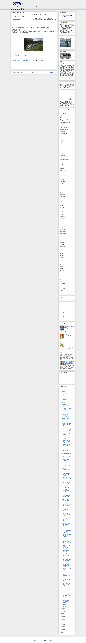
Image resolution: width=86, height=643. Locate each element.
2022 (62, 611)
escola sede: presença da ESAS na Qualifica (66, 518)
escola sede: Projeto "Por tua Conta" (66, 457)
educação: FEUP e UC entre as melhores (66, 500)
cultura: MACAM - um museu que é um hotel (66, 478)
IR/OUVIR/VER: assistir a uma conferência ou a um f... (66, 420)
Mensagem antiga (52, 72)
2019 (62, 616)
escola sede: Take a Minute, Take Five (65, 548)
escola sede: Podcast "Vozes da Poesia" (66, 483)
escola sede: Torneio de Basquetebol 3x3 (66, 460)
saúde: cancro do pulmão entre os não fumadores (66, 560)
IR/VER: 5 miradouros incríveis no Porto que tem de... (66, 528)
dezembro (64, 391)
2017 (62, 619)
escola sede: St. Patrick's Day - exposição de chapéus (66, 524)
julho (63, 397)
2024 (62, 608)
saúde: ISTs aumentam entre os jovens (66, 551)
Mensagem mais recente (17, 72)
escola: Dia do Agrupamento (67, 343)
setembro (64, 396)
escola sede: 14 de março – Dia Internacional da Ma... (66, 538)
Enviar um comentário (17, 67)
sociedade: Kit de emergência (65, 406)
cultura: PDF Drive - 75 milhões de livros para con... (66, 580)
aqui (25, 34)
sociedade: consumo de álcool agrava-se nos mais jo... (66, 595)
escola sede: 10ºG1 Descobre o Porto (65, 469)
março (63, 404)
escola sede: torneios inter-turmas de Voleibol (66, 575)
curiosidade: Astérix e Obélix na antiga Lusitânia (66, 490)
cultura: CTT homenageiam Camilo (66, 486)
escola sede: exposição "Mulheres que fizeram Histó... (66, 571)
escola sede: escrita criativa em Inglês (65, 502)
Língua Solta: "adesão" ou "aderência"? (66, 409)
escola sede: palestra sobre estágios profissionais (66, 520)
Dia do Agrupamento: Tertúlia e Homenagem (68, 353)
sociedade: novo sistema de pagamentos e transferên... (66, 531)
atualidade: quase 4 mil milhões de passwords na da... (66, 584)
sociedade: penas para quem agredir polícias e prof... (66, 438)
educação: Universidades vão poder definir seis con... (66, 424)
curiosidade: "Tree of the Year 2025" (66, 451)
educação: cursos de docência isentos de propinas (66, 588)
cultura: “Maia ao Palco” (66, 487)
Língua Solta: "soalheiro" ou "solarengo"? (66, 509)
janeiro (63, 606)
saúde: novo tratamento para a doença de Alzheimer (66, 496)
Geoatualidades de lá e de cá (65, 312)
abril (63, 402)
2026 (62, 388)
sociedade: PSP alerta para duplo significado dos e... (66, 434)
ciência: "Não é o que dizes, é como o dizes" (66, 542)
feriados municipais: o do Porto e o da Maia (69, 335)
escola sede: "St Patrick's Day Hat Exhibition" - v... (66, 445)
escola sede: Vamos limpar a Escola (65, 511)
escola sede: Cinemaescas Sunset (66, 428)
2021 (62, 613)
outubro (63, 394)
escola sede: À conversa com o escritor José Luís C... (66, 545)
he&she (61, 314)
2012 (62, 627)
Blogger (50, 640)
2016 (62, 621)
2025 (62, 389)
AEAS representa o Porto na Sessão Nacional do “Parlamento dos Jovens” (69, 362)
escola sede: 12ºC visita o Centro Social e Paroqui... (66, 411)
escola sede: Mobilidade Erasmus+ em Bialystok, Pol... (67, 556)
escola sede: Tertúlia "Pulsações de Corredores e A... (65, 601)
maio (63, 400)
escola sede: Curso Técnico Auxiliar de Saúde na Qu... (66, 514)
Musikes (61, 318)
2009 (62, 632)
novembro (64, 392)
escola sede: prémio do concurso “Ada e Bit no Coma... (66, 441)
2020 (62, 614)
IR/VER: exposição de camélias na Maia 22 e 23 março (66, 474)
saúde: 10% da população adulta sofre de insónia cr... (66, 454)
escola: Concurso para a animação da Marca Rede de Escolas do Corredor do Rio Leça (30, 62)
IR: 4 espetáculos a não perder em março (66, 578)
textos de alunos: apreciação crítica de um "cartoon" (69, 326)
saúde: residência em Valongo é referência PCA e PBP (66, 463)
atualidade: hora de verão (66, 418)
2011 (62, 629)
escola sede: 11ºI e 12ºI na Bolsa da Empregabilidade (66, 415)
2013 (62, 626)
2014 (62, 624)
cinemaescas (62, 308)
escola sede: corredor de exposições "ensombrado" (66, 535)
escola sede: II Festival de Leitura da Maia (66, 494)
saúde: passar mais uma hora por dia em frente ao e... (66, 591)
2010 (62, 631)
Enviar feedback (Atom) (36, 76)
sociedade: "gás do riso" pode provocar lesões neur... (66, 430)
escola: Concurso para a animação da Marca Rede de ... (66, 565)
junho (63, 399)
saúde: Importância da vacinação (66, 480)
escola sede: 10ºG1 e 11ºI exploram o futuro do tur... (66, 505)
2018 (62, 618)
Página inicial (35, 72)
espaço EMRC (62, 310)
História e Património (63, 316)
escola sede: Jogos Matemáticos (65, 562)
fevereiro (63, 604)
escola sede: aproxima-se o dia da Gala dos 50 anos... (66, 447)
